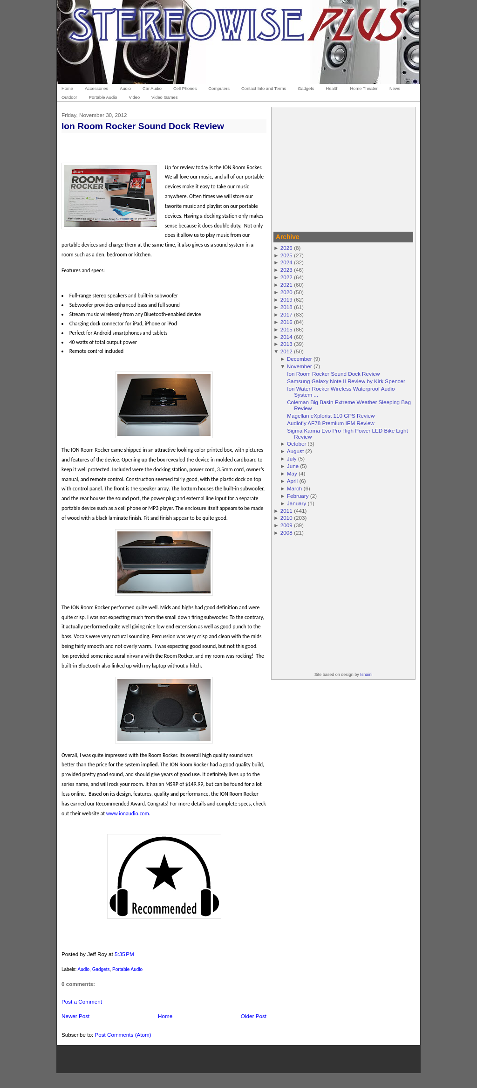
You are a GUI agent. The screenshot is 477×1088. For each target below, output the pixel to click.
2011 (286, 511)
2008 (286, 533)
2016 (286, 322)
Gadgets (101, 969)
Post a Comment (81, 1001)
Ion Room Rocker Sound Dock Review (142, 126)
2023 (286, 270)
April (292, 481)
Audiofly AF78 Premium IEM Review (330, 423)
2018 (286, 307)
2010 (286, 518)
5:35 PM (124, 954)
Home (165, 1016)
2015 (286, 329)
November (299, 366)
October (297, 444)
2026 (286, 248)
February (298, 496)
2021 (286, 285)
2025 (286, 255)
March (294, 488)
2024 (286, 262)
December (299, 359)
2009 (286, 525)
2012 (286, 351)
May (292, 473)
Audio (83, 969)
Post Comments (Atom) (123, 1035)
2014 (286, 337)
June (293, 466)
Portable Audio (127, 969)
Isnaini (366, 674)
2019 (286, 299)
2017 (286, 314)
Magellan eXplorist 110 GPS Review (331, 416)
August (295, 451)
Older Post (253, 1016)
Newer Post (75, 1016)
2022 (286, 277)
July (292, 458)
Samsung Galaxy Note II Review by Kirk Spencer (346, 381)
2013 (286, 344)
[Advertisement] (343, 168)
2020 (286, 292)
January (297, 503)
